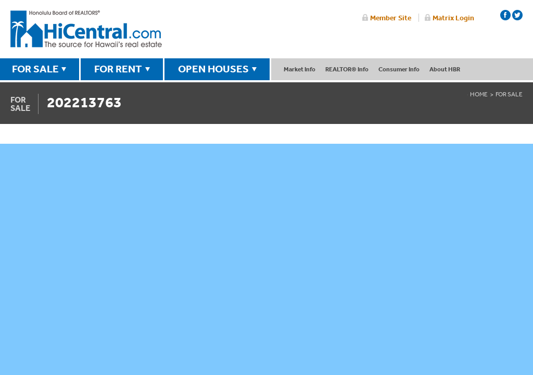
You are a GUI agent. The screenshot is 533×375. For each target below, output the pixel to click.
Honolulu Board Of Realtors (86, 29)
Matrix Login (453, 18)
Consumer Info (399, 69)
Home (479, 94)
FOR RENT (118, 69)
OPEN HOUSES (213, 69)
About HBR (444, 69)
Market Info (299, 69)
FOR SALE (35, 69)
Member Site (390, 18)
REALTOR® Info (347, 69)
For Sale (509, 94)
